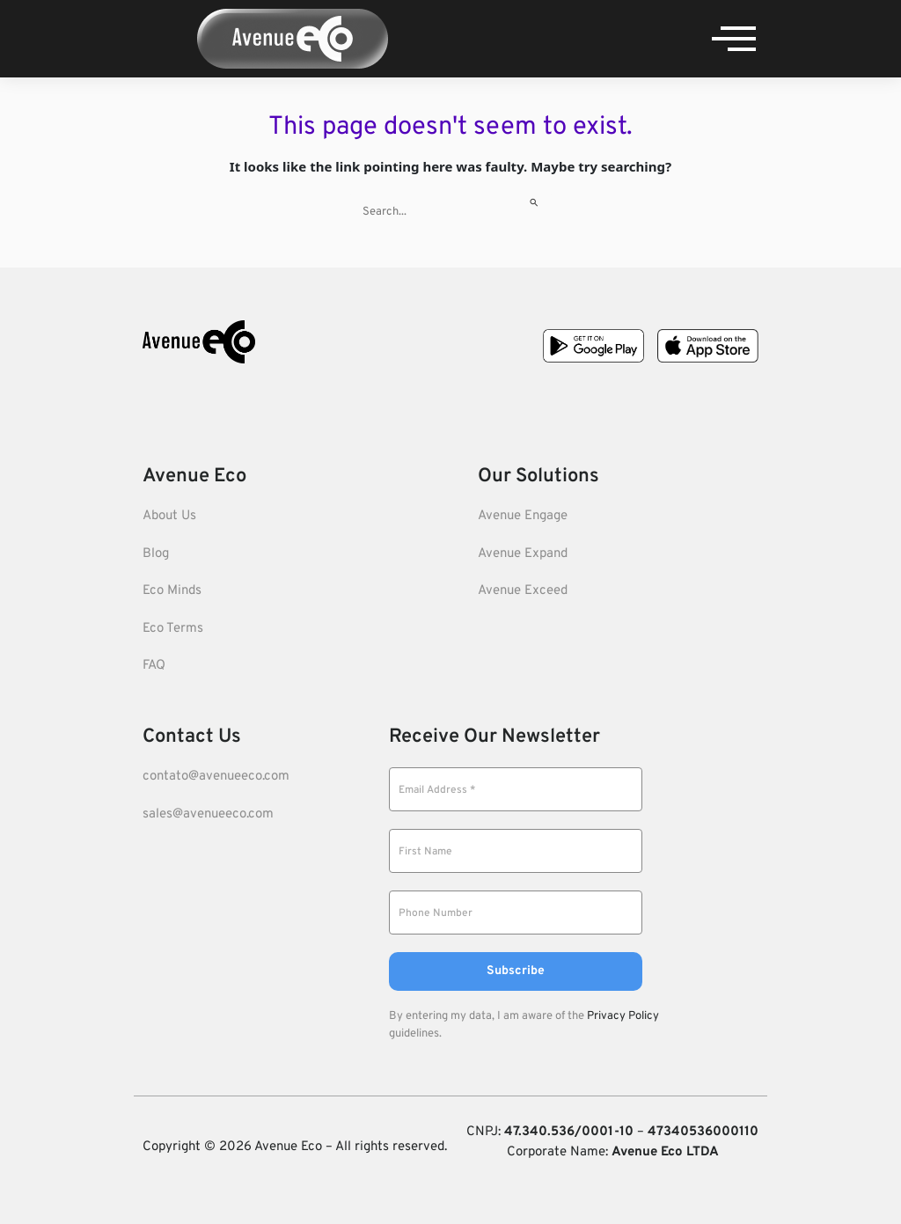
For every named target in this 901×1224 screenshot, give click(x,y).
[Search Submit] (534, 200)
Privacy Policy (623, 1016)
